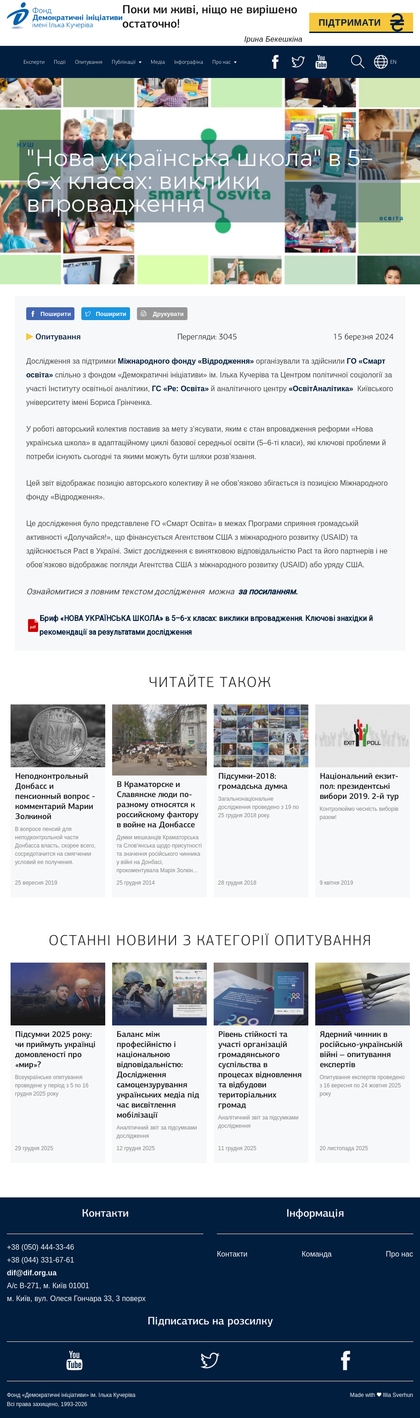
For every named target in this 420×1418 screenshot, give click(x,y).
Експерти (34, 62)
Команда (316, 1254)
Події (60, 62)
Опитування (88, 62)
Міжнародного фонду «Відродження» (186, 361)
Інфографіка (188, 62)
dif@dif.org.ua (32, 1273)
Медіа (158, 62)
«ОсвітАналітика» (321, 389)
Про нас (399, 1254)
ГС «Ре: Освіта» (180, 389)
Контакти (232, 1254)
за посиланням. (267, 591)
